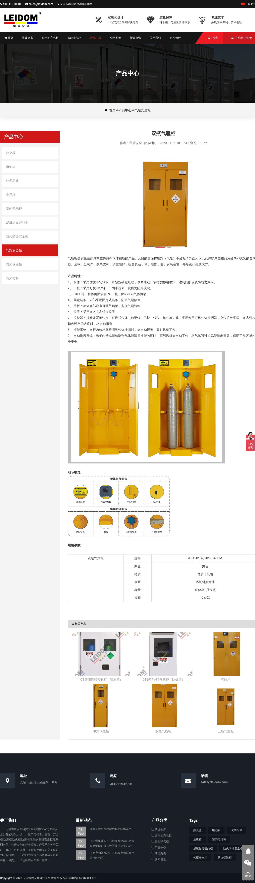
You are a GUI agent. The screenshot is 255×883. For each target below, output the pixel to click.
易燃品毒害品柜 (203, 848)
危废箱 (197, 839)
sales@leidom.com (41, 4)
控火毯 (197, 830)
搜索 (215, 37)
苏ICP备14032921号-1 (83, 878)
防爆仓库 (158, 829)
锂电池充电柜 (161, 835)
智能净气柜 (160, 841)
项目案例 (158, 853)
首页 (112, 110)
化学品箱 (236, 830)
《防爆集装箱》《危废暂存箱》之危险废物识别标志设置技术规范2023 (105, 843)
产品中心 (125, 110)
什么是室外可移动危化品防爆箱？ (103, 829)
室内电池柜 (219, 839)
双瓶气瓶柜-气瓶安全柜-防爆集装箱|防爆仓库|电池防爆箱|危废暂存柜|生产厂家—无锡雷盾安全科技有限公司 (45, 20)
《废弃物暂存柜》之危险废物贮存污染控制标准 (105, 855)
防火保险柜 (225, 857)
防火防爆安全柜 (233, 848)
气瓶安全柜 (143, 110)
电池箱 (216, 830)
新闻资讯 (158, 859)
